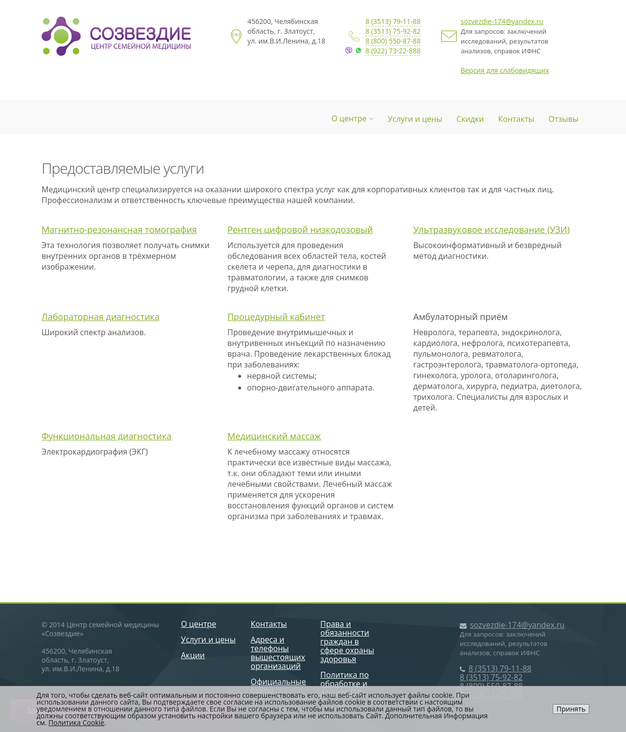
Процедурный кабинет (276, 316)
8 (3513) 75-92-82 (393, 31)
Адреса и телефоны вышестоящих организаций (278, 652)
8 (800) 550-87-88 (393, 41)
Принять (571, 708)
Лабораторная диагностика (100, 316)
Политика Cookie (76, 722)
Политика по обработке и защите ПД (344, 683)
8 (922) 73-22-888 (393, 50)
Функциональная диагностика (107, 436)
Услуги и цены (415, 119)
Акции (193, 655)
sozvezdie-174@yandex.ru (502, 21)
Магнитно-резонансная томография (119, 229)
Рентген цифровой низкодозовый (300, 229)
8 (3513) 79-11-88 (393, 21)
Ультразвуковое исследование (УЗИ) (491, 229)
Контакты (516, 119)
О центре (352, 118)
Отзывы (564, 119)
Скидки (470, 119)
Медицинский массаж (274, 436)
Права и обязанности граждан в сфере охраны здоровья (347, 641)
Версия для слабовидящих (505, 70)
